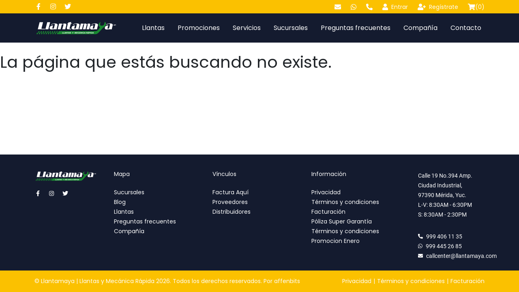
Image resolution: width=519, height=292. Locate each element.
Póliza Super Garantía (341, 221)
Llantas (153, 27)
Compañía (420, 27)
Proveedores (230, 202)
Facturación (328, 212)
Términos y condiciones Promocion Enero (345, 236)
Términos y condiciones (345, 202)
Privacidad (326, 192)
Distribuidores (231, 212)
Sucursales (291, 27)
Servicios (247, 27)
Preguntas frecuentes (355, 27)
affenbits (287, 281)
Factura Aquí (230, 192)
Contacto (465, 27)
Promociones (199, 27)
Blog (120, 202)
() (476, 7)
